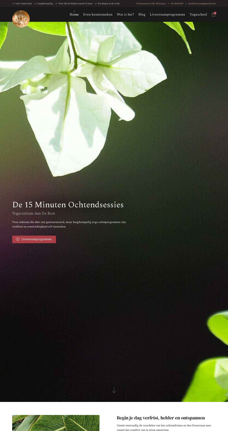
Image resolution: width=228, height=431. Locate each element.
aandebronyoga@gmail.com (202, 3)
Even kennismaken (97, 14)
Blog (141, 14)
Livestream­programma (167, 14)
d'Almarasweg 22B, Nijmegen (151, 3)
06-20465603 (177, 3)
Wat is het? (125, 14)
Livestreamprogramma (34, 239)
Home (74, 14)
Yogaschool (198, 14)
